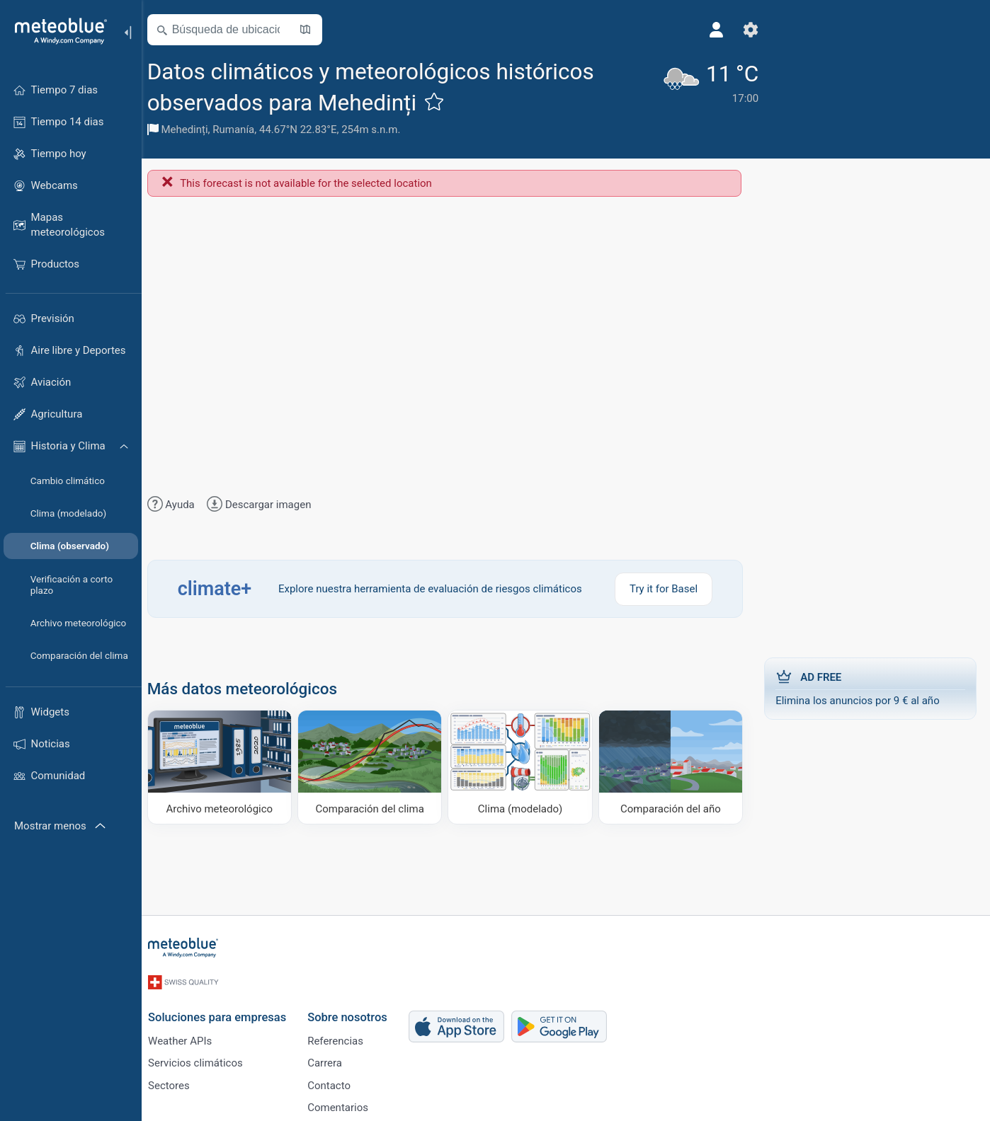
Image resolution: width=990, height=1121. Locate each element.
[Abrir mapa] (314, 29)
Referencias (343, 1035)
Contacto (336, 1082)
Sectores (177, 1082)
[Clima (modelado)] (523, 766)
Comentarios (345, 1105)
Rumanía (242, 129)
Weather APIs (188, 1035)
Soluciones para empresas (225, 1011)
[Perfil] (689, 30)
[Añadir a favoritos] (443, 101)
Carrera (332, 1058)
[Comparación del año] (671, 766)
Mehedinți (193, 129)
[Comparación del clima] (375, 766)
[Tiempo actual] (681, 97)
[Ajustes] (723, 30)
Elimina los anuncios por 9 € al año (870, 688)
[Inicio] (56, 31)
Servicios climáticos (203, 1058)
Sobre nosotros (355, 1011)
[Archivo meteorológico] (227, 766)
